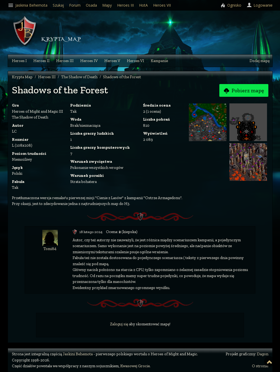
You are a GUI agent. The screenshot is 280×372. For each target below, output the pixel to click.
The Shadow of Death (79, 77)
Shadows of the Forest (122, 77)
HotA (143, 5)
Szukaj (58, 5)
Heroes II (41, 60)
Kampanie (159, 60)
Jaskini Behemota (78, 354)
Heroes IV (89, 60)
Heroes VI (135, 60)
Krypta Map (22, 77)
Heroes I (19, 60)
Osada (91, 5)
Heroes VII (162, 5)
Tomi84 (49, 248)
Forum (75, 5)
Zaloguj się (119, 324)
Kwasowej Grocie (135, 366)
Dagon (262, 354)
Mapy (107, 5)
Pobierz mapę (244, 90)
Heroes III (65, 60)
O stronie (260, 366)
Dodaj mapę (260, 60)
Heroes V (112, 60)
